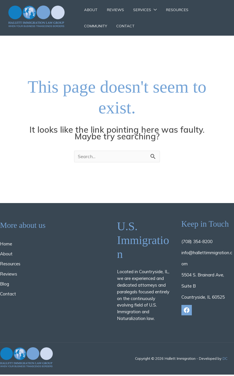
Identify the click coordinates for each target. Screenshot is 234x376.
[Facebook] (186, 311)
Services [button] (137, 9)
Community (200, 9)
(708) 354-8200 (196, 242)
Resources (170, 9)
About (90, 9)
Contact (92, 26)
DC (225, 359)
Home (6, 245)
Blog (4, 285)
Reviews (112, 9)
